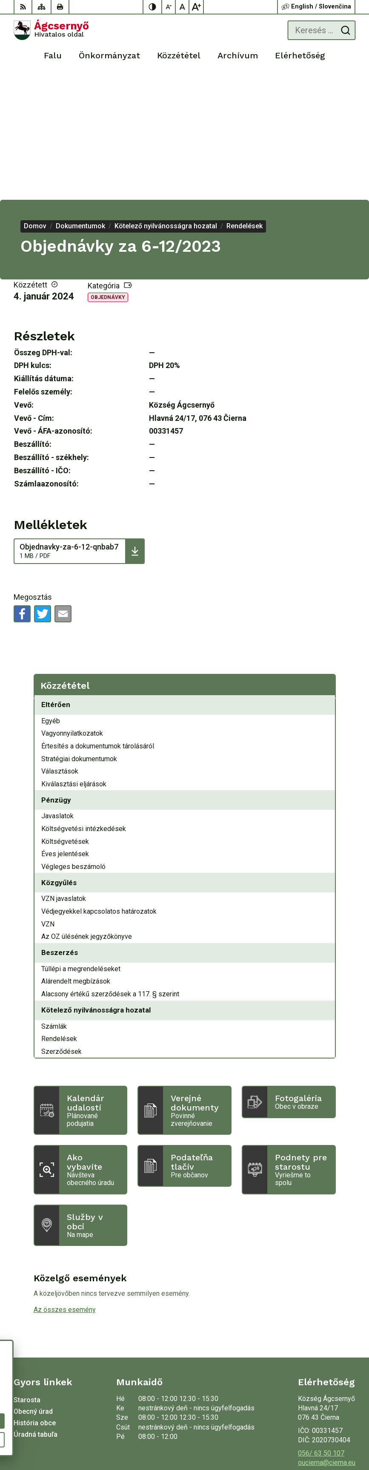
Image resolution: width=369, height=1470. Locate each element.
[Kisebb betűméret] (169, 7)
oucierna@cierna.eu (326, 1337)
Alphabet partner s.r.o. (323, 1425)
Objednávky (108, 172)
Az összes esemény (65, 1184)
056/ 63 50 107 (321, 1327)
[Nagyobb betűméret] (196, 7)
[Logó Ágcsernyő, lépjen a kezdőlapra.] (51, 30)
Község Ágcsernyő (326, 1436)
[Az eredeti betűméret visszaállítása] (182, 7)
